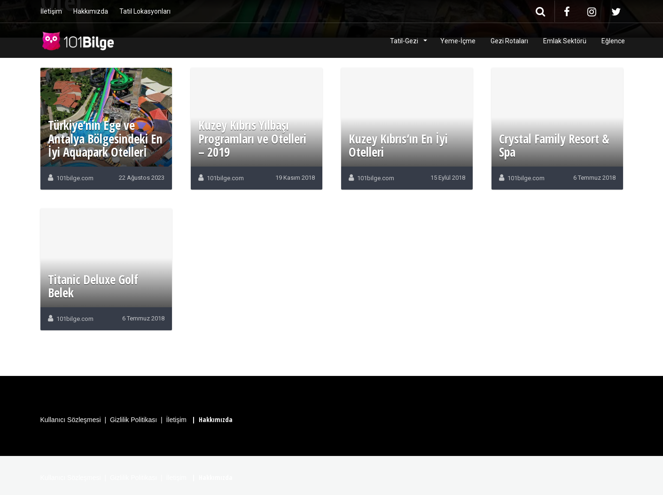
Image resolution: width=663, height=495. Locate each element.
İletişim (51, 11)
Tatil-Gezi (405, 41)
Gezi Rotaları (509, 41)
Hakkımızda (90, 11)
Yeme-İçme (458, 41)
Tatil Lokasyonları (145, 11)
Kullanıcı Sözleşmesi (70, 419)
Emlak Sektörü (564, 41)
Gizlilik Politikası (133, 419)
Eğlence (613, 41)
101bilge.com (75, 178)
